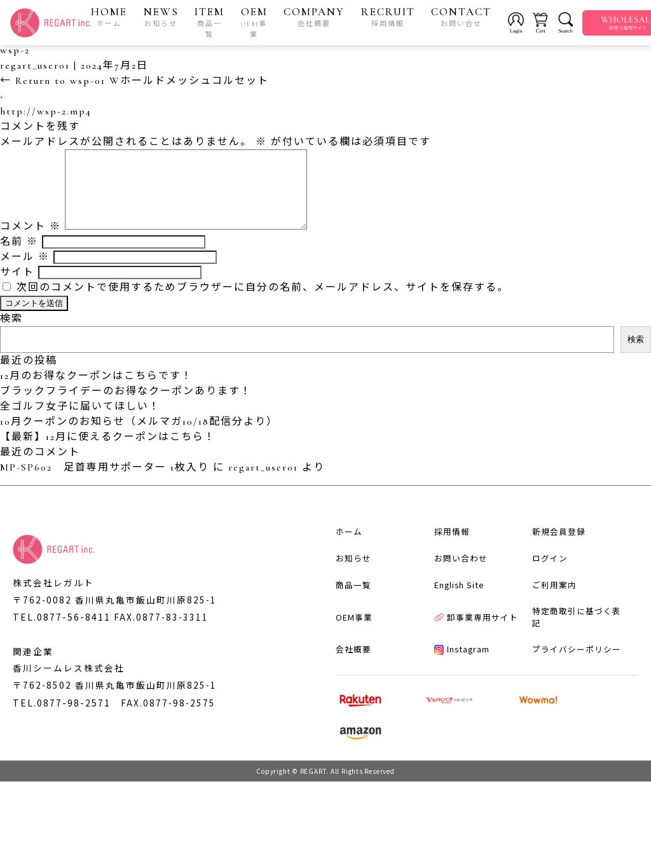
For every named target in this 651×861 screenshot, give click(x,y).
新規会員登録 (549, 601)
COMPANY (317, 17)
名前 (19, 258)
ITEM (213, 22)
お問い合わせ (450, 630)
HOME (112, 17)
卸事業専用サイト (466, 688)
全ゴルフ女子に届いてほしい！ (80, 423)
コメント (30, 243)
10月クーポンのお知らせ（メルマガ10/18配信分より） (139, 438)
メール (25, 274)
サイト (17, 289)
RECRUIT (391, 17)
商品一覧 (343, 658)
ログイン (540, 630)
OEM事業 (344, 688)
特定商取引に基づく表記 (571, 688)
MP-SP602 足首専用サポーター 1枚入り (104, 484)
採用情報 (442, 601)
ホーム (339, 601)
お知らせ (343, 630)
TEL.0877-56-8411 (62, 646)
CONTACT (464, 17)
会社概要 (343, 716)
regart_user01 (35, 67)
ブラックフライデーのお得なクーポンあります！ (126, 408)
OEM (257, 22)
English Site (450, 658)
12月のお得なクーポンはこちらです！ (96, 393)
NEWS (164, 17)
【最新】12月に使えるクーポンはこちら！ (108, 454)
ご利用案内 (545, 658)
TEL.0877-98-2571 (62, 771)
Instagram (452, 716)
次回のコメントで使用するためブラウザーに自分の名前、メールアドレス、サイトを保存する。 (263, 304)
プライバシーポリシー (567, 716)
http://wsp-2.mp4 (46, 113)
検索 (11, 335)
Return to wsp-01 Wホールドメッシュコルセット (134, 82)
